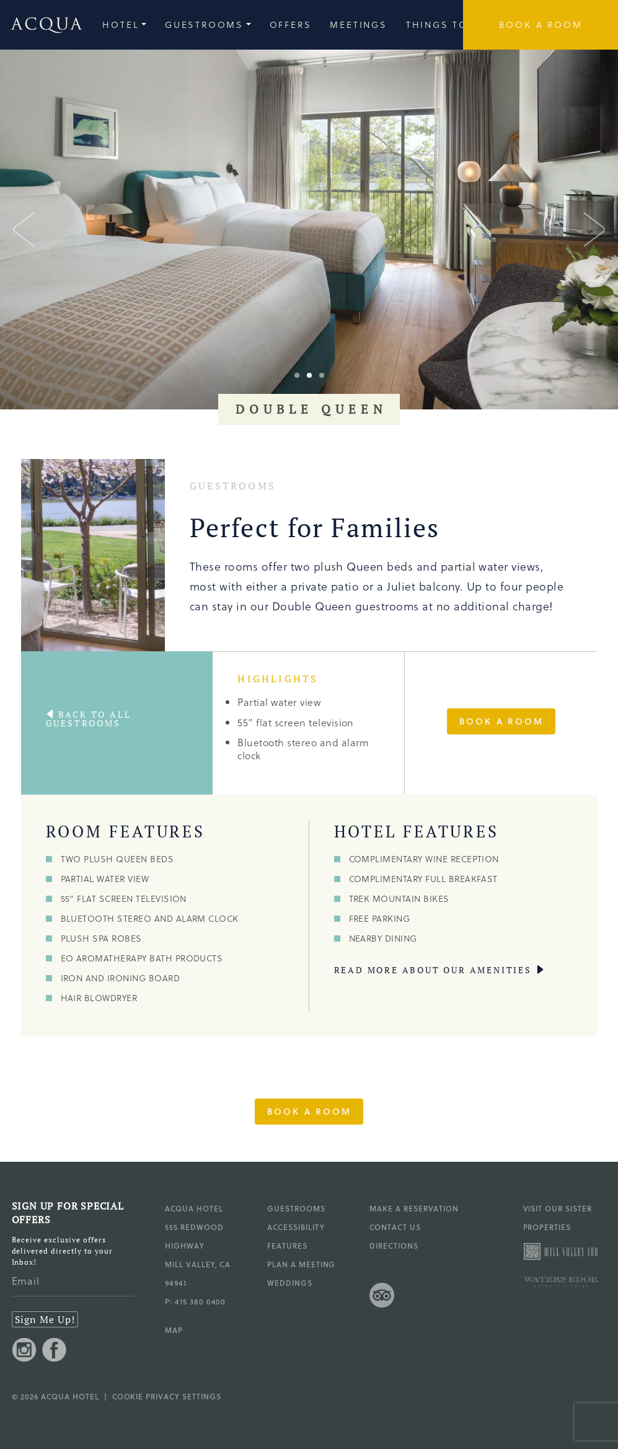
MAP (174, 1329)
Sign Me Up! (45, 1319)
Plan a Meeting (301, 1264)
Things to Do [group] (448, 24)
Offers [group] (291, 24)
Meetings (358, 24)
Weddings (289, 1282)
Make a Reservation (414, 1208)
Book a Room (501, 721)
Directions (393, 1245)
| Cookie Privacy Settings (160, 1396)
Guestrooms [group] (204, 24)
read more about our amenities (433, 970)
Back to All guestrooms (88, 719)
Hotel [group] (120, 24)
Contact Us (395, 1227)
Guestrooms (296, 1208)
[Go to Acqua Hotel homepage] (41, 25)
